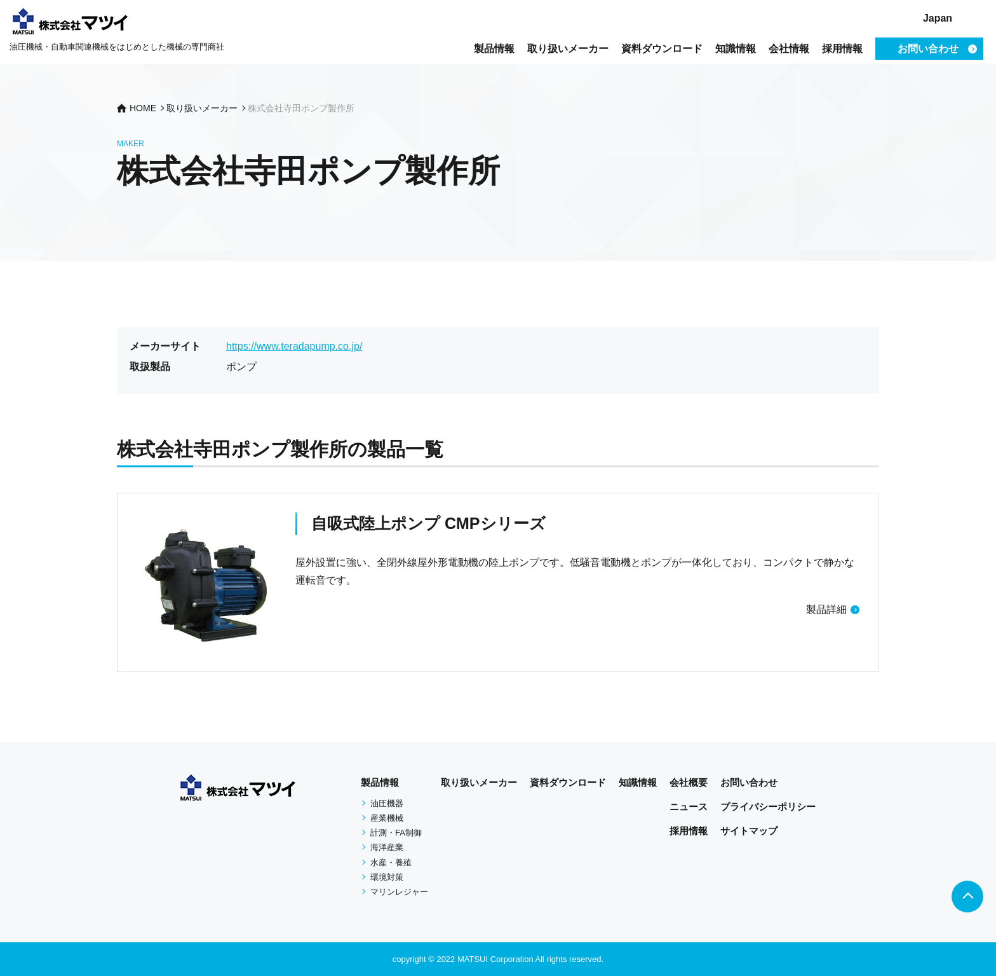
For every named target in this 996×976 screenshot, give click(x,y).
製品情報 (494, 48)
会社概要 (689, 782)
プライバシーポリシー (768, 806)
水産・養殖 (391, 862)
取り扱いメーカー (568, 48)
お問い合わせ (748, 782)
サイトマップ (748, 830)
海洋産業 (386, 847)
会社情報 (789, 48)
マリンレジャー (399, 892)
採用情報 (842, 48)
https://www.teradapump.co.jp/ (294, 346)
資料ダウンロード (662, 48)
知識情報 (735, 48)
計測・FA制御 (396, 832)
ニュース (689, 806)
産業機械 (386, 818)
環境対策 (386, 877)
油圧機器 (386, 803)
